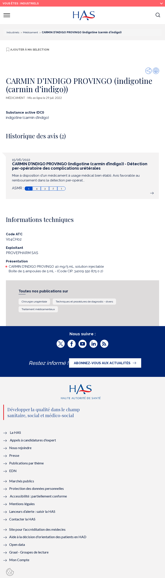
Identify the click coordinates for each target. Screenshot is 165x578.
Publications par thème (26, 463)
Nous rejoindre (20, 448)
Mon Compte (19, 560)
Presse (14, 455)
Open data (17, 544)
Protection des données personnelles (36, 488)
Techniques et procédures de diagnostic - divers (84, 301)
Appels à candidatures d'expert (33, 440)
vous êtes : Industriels (21, 3)
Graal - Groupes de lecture (29, 552)
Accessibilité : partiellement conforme (38, 496)
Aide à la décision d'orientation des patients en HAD (47, 537)
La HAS (15, 432)
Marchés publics (22, 481)
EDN (13, 471)
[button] (158, 15)
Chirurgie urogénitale (34, 301)
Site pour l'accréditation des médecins (37, 529)
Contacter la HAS (22, 519)
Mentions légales (22, 504)
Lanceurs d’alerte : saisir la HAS (32, 511)
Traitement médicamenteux (38, 309)
